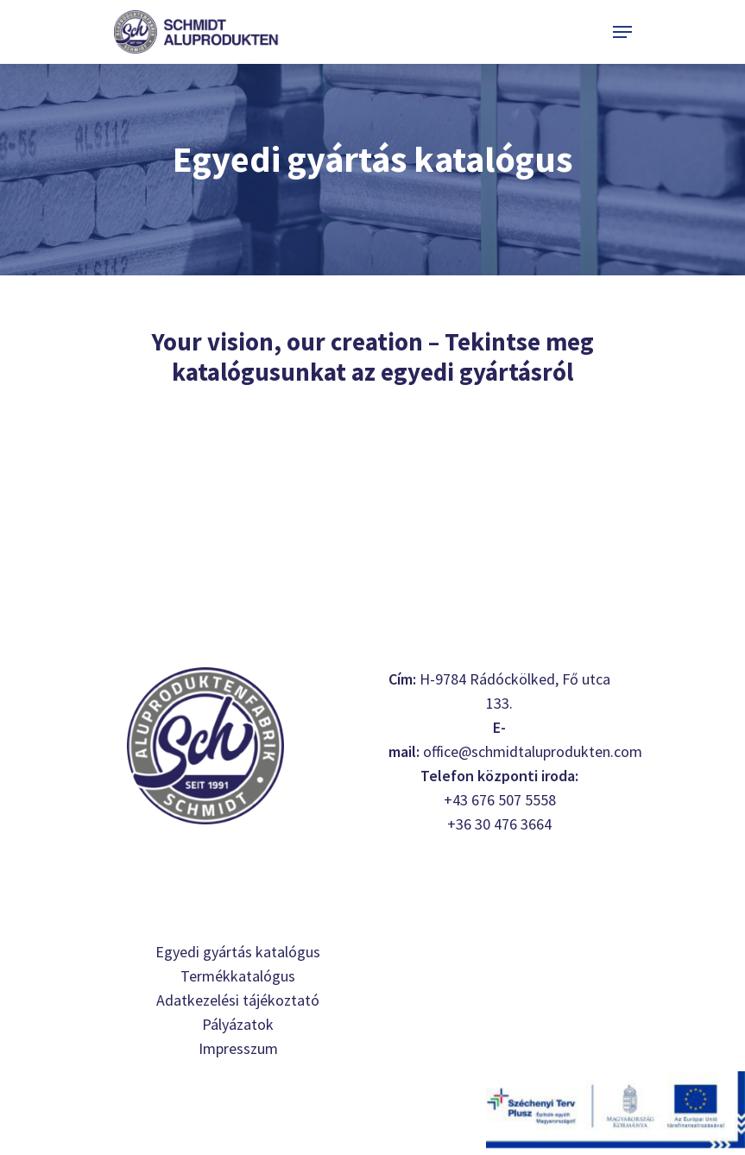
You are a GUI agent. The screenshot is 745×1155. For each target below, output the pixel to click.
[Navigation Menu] (622, 32)
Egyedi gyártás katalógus (237, 952)
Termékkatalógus (237, 976)
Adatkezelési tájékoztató (237, 1000)
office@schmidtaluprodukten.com (532, 751)
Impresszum (238, 1048)
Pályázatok (238, 1024)
